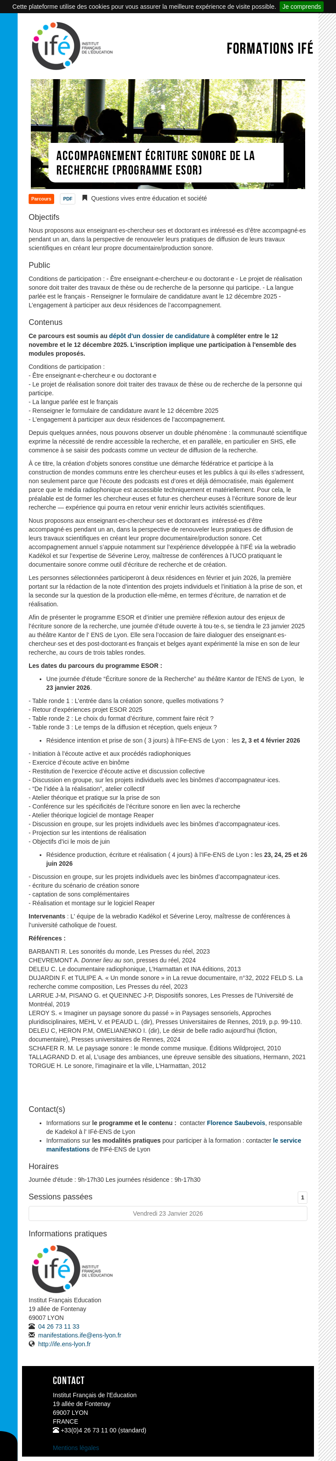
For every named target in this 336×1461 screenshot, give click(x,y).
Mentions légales (76, 1447)
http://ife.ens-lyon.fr (64, 1344)
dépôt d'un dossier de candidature (159, 335)
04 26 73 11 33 (58, 1326)
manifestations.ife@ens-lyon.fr (79, 1335)
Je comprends (301, 6)
